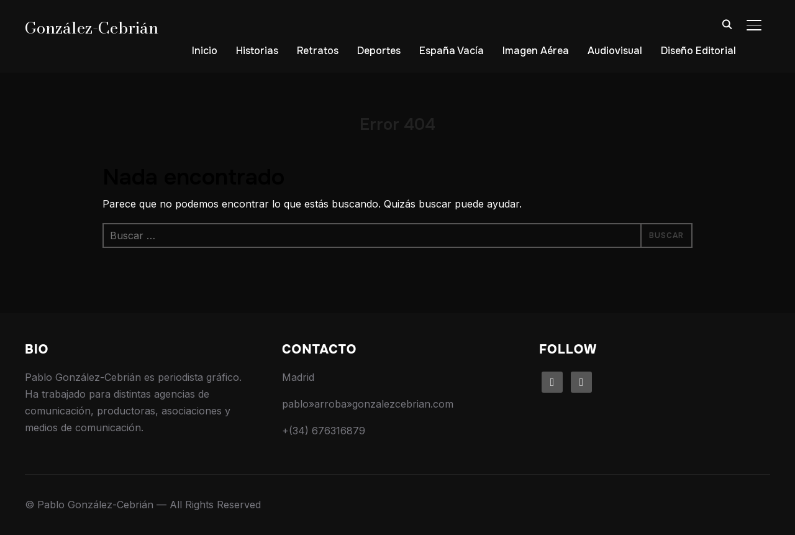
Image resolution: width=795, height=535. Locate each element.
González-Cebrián (91, 28)
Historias (257, 50)
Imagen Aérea (535, 50)
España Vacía (451, 50)
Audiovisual (615, 50)
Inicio (204, 50)
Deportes (379, 50)
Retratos (317, 50)
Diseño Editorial (698, 50)
